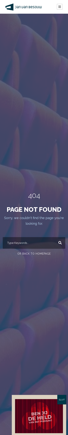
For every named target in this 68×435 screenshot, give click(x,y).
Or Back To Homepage (34, 253)
